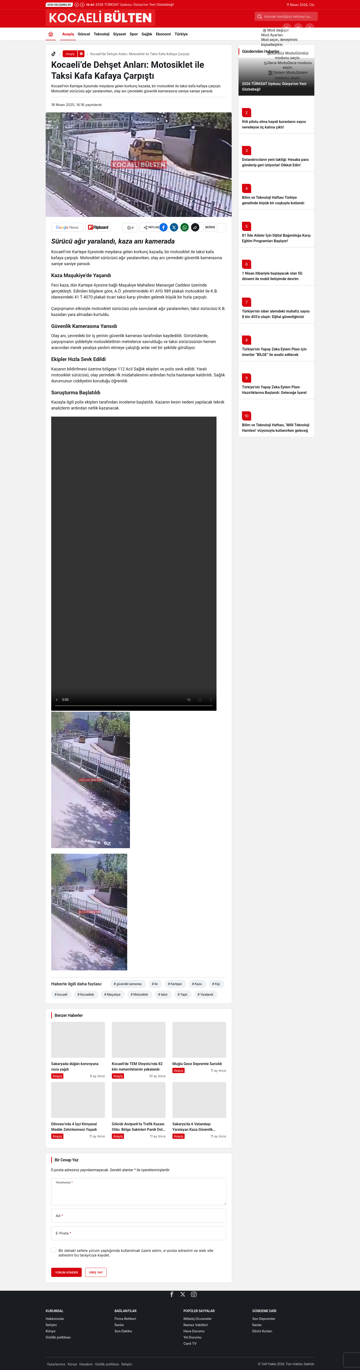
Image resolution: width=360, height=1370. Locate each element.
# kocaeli (61, 994)
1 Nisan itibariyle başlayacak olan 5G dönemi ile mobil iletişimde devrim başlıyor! (272, 279)
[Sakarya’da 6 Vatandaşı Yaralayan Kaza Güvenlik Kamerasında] (199, 1109)
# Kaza (197, 983)
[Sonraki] (82, 4)
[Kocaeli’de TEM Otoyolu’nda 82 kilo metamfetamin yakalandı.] (139, 1049)
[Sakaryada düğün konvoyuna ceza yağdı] (78, 1049)
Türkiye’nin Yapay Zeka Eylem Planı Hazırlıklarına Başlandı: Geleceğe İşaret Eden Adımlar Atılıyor (274, 392)
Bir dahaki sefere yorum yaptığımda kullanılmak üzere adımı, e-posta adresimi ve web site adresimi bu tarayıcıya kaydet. (136, 1252)
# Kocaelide (85, 994)
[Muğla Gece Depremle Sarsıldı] (199, 1049)
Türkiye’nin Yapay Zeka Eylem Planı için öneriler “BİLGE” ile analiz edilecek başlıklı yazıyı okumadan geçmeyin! (274, 354)
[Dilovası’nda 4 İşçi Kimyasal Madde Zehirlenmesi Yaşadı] (78, 1109)
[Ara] (286, 27)
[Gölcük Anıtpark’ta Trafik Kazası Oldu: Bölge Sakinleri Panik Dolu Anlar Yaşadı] (139, 1109)
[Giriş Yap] (309, 27)
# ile (155, 983)
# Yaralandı (205, 994)
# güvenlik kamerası (127, 983)
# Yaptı (182, 994)
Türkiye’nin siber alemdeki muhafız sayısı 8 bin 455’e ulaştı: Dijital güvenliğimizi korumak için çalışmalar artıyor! (276, 316)
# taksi (162, 994)
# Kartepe (175, 983)
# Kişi (216, 983)
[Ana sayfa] (50, 34)
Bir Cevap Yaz (67, 1159)
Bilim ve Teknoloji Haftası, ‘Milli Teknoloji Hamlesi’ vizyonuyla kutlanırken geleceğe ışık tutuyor (276, 430)
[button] (298, 27)
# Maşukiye (112, 994)
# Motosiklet (139, 994)
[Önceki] (76, 4)
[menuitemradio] (287, 55)
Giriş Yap (95, 1271)
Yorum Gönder (66, 1271)
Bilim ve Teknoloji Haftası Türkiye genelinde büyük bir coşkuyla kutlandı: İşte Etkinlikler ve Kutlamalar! (273, 203)
